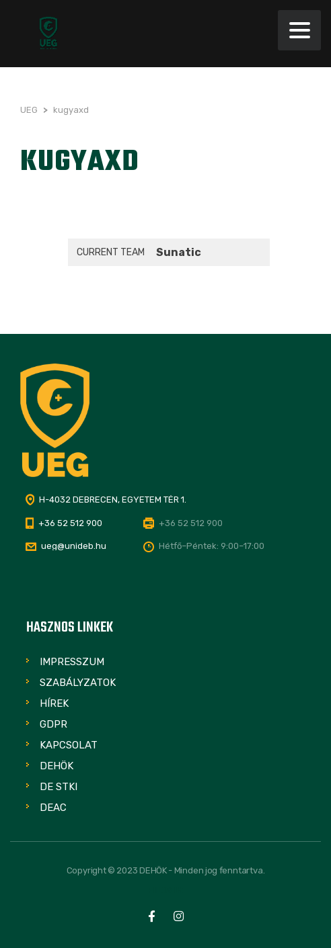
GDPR (53, 724)
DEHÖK (56, 766)
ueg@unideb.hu (73, 546)
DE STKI (58, 787)
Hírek (54, 703)
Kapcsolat (69, 745)
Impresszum (72, 662)
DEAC (53, 808)
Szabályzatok (78, 683)
